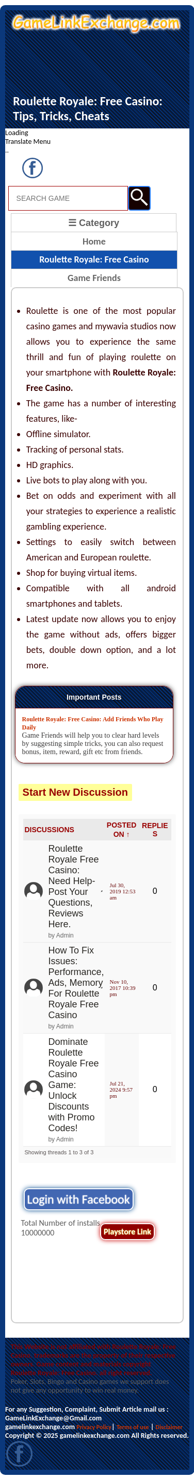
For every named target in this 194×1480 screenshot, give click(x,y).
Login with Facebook (78, 1199)
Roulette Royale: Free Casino (94, 259)
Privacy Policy (93, 1427)
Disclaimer (169, 1427)
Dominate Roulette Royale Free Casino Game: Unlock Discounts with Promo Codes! (73, 1085)
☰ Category (93, 223)
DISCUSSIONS (49, 830)
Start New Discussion (75, 792)
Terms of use (133, 1427)
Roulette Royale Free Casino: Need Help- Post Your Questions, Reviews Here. (73, 886)
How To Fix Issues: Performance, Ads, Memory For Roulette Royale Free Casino (76, 982)
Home (94, 241)
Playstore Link (127, 1232)
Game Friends (94, 278)
